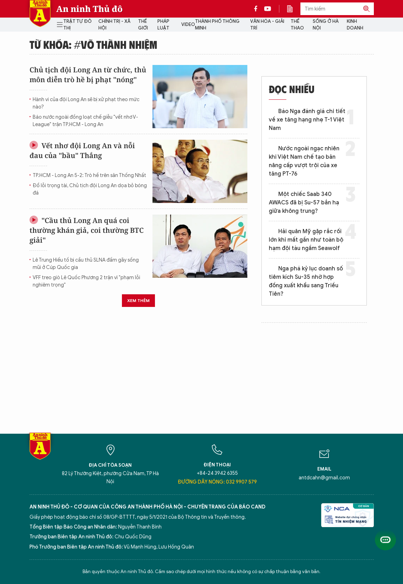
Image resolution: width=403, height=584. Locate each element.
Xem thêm (138, 300)
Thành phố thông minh (217, 24)
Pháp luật (163, 24)
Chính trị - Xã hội (114, 24)
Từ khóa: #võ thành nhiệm (93, 44)
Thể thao (297, 24)
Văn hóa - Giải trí (267, 24)
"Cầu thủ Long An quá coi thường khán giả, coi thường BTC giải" (87, 230)
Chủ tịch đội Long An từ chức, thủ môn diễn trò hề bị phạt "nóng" (88, 74)
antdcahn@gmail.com (324, 478)
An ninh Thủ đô (89, 9)
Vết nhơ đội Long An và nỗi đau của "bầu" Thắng (82, 150)
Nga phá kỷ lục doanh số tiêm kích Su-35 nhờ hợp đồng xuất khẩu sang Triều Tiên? (306, 281)
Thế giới (143, 24)
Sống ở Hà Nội (326, 24)
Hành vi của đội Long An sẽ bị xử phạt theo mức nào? (86, 103)
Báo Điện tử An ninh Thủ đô (40, 13)
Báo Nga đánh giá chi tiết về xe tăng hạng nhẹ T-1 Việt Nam (307, 120)
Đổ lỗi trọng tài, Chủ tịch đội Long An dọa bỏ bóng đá (90, 189)
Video (188, 24)
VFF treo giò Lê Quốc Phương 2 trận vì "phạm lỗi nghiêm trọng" (86, 281)
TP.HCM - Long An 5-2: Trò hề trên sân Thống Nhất (89, 175)
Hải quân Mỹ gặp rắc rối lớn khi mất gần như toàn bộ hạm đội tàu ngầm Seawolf (306, 240)
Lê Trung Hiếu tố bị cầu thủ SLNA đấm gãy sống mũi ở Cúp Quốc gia (86, 263)
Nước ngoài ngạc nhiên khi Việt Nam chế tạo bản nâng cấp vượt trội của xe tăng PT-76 (304, 161)
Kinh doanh (355, 24)
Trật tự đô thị (77, 24)
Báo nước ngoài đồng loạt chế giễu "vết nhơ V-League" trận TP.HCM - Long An (85, 120)
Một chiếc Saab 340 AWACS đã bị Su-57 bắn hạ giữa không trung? (304, 203)
